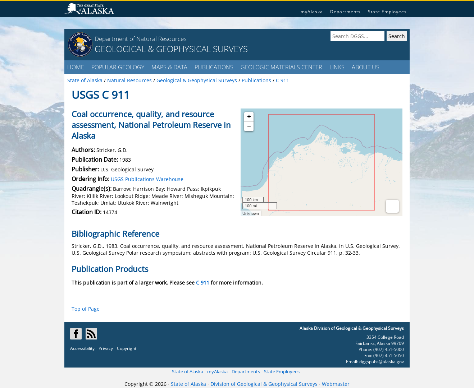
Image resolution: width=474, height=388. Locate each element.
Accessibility (82, 348)
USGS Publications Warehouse (147, 179)
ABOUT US (365, 67)
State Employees (387, 12)
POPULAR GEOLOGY (117, 67)
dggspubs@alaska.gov (381, 362)
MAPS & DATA (169, 67)
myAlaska (312, 12)
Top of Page (86, 308)
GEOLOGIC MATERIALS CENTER (281, 67)
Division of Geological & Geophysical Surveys (264, 383)
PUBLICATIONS (214, 67)
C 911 (202, 282)
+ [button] (249, 116)
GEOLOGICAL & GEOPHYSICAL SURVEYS (171, 49)
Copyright (126, 348)
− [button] (249, 126)
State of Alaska (187, 371)
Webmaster (336, 383)
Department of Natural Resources (141, 38)
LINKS (337, 67)
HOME (75, 67)
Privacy (106, 348)
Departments (345, 12)
